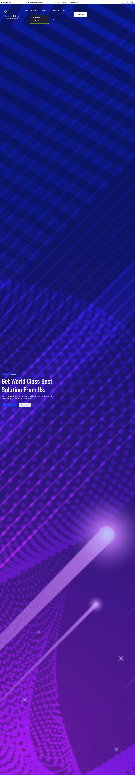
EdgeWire (112, 10)
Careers (103, 10)
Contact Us (124, 10)
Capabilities (66, 10)
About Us (55, 10)
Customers (94, 10)
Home (48, 10)
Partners (85, 10)
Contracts (77, 10)
